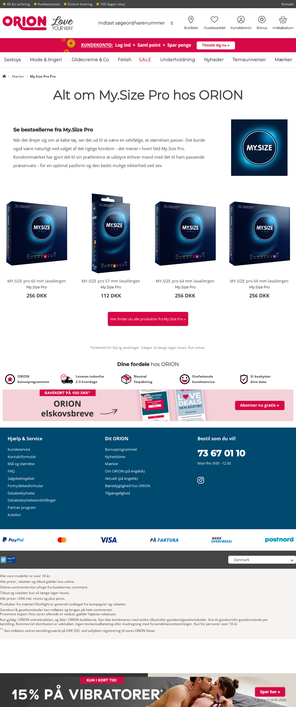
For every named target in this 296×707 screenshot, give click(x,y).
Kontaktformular (22, 456)
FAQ (11, 471)
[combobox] (133, 23)
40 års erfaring (16, 4)
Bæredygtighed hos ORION (127, 485)
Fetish (124, 59)
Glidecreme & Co (90, 59)
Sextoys (12, 59)
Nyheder (213, 59)
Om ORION (125, 471)
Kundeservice (19, 449)
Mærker (283, 59)
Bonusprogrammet (121, 449)
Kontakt (287, 4)
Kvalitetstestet (47, 4)
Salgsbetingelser (21, 478)
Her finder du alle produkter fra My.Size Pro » (148, 318)
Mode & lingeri (46, 59)
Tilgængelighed (117, 493)
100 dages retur (110, 4)
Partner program (22, 507)
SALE (145, 59)
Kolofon (14, 514)
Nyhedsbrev (115, 456)
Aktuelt (121, 478)
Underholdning (177, 59)
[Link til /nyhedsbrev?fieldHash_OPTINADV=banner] (148, 405)
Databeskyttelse (21, 493)
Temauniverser (249, 59)
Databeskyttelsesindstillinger (32, 500)
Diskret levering (78, 4)
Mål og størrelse (21, 463)
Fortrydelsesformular (25, 485)
